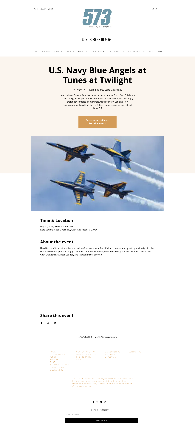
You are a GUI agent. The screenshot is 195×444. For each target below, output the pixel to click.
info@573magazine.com (105, 336)
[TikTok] (94, 39)
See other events (97, 123)
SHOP (155, 9)
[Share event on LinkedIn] (55, 323)
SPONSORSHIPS (112, 352)
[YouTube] (98, 39)
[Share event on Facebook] (41, 323)
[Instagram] (82, 39)
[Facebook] (86, 39)
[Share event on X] (48, 323)
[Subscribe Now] (101, 420)
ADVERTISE (110, 354)
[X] (90, 39)
